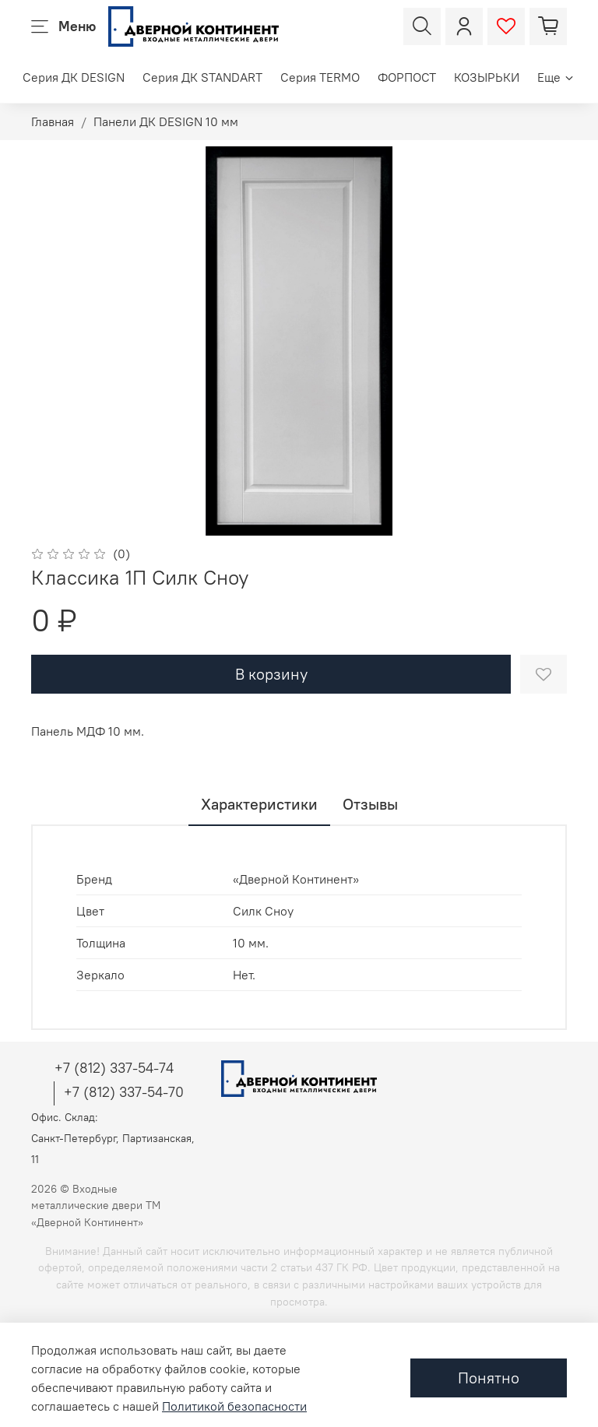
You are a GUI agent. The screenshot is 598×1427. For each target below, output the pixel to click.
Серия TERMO (320, 77)
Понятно (488, 1377)
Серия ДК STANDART (202, 77)
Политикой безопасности (234, 1406)
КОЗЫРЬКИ (486, 77)
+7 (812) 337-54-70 (124, 1092)
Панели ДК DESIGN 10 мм (165, 121)
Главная (52, 121)
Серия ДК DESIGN (74, 77)
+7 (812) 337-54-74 (114, 1068)
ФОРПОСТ (407, 77)
